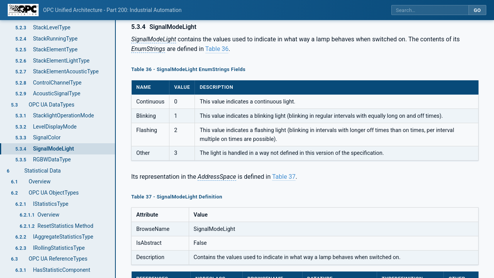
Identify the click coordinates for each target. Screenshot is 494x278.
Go (477, 10)
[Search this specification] (430, 10)
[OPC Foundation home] (23, 10)
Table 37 (284, 176)
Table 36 (217, 49)
